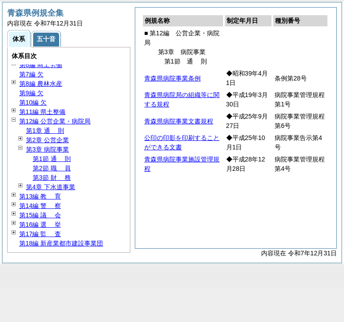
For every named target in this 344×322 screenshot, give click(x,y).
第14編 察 (40, 205)
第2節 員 (52, 168)
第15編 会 (40, 215)
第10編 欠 (33, 102)
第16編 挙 (40, 224)
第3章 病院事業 (47, 149)
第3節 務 (52, 177)
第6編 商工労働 (40, 64)
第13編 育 (40, 196)
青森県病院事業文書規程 (178, 121)
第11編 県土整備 (42, 111)
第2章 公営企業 (47, 140)
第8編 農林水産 (40, 83)
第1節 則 (52, 158)
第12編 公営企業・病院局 (54, 121)
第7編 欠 (31, 74)
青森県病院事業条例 (172, 78)
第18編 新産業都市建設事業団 (61, 243)
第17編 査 (40, 233)
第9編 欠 (31, 93)
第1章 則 (45, 130)
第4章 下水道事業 (50, 187)
